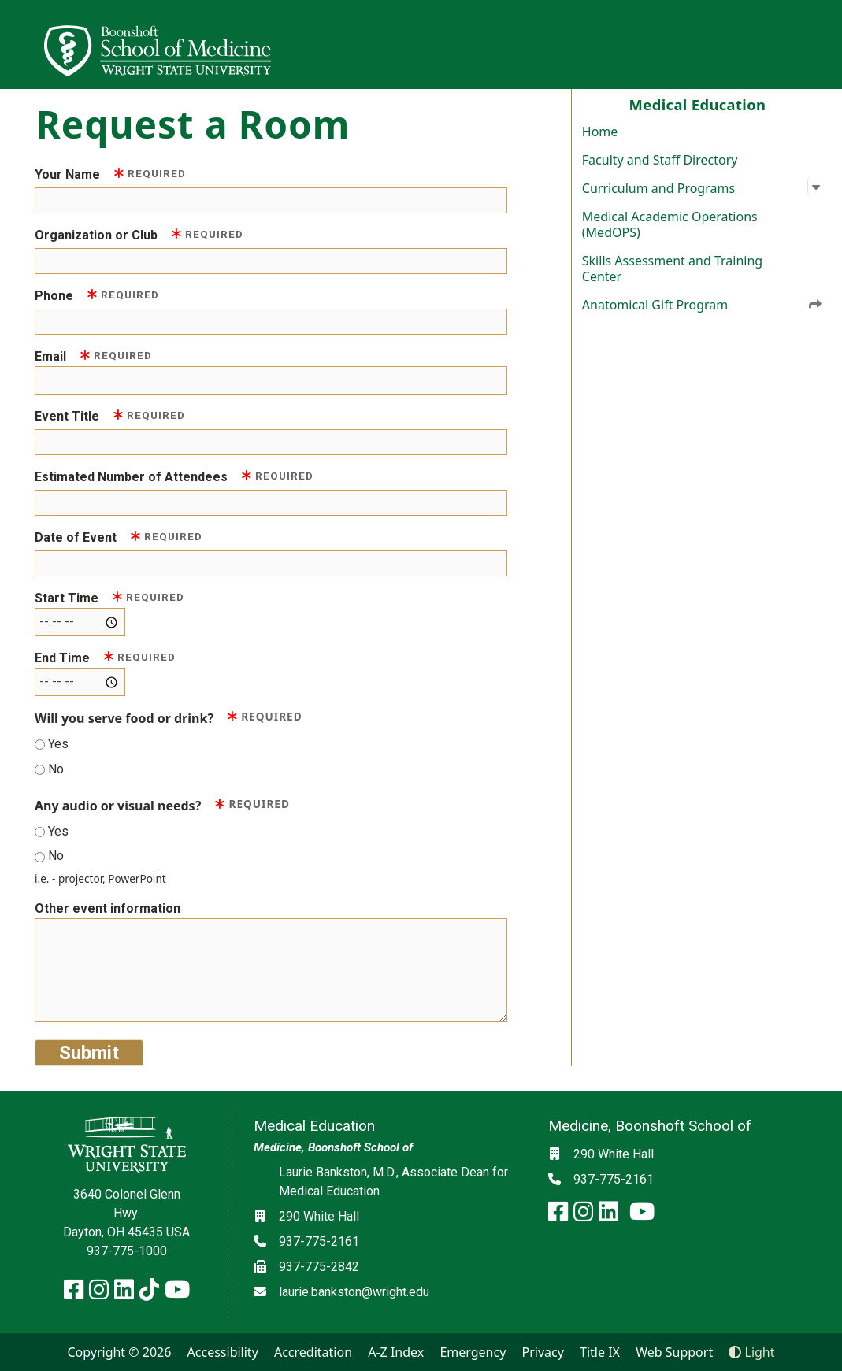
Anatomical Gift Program (702, 304)
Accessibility (222, 1352)
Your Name (110, 173)
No (56, 768)
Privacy (543, 1352)
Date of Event (118, 536)
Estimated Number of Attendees (174, 476)
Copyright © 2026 (119, 1352)
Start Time (109, 597)
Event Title (110, 415)
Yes (58, 743)
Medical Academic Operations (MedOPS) (670, 224)
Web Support (674, 1352)
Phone (97, 295)
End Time (105, 657)
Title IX (600, 1352)
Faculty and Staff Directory (660, 160)
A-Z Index (396, 1352)
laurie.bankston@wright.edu (354, 1291)
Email (93, 355)
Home (600, 131)
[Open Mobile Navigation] (823, 44)
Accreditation (313, 1352)
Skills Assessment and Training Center (672, 268)
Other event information (107, 908)
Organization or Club (139, 234)
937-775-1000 (127, 1250)
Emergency (473, 1352)
